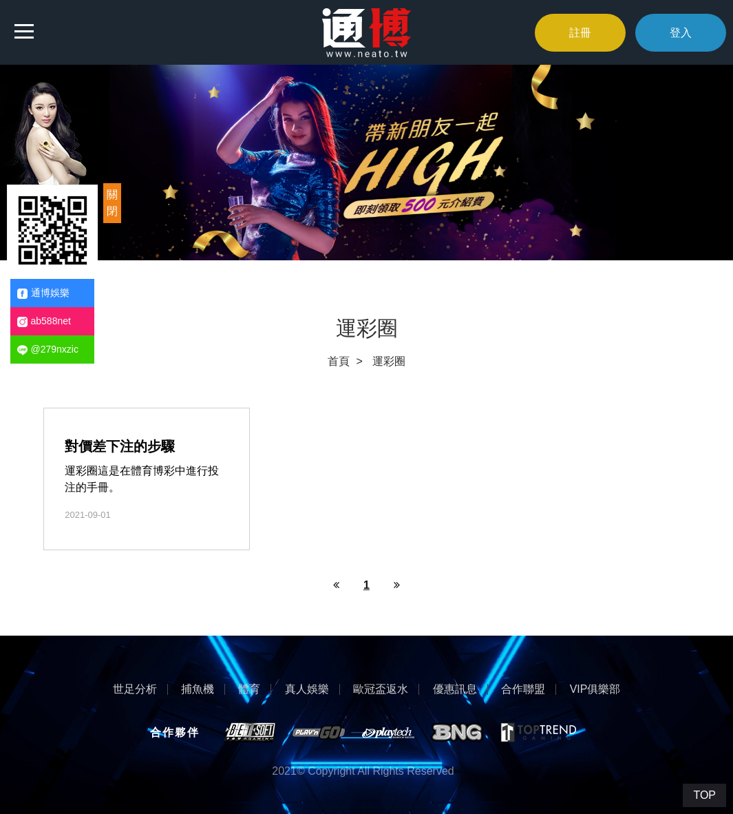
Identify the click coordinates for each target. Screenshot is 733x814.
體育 (249, 689)
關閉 (112, 203)
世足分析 (135, 689)
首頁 (339, 361)
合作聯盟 (523, 689)
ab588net (44, 321)
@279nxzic (47, 349)
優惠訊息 (455, 689)
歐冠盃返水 (380, 689)
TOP (704, 795)
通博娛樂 (43, 293)
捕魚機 (197, 689)
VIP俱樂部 (595, 689)
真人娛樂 (307, 689)
